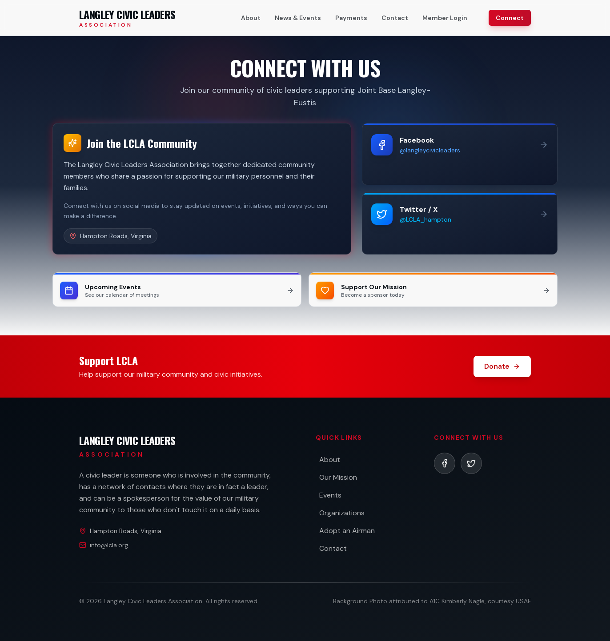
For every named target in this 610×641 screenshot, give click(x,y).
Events (330, 495)
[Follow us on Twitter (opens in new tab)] (460, 223)
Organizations (342, 513)
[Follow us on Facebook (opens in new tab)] (460, 154)
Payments (351, 18)
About (251, 18)
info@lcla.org (109, 545)
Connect (510, 18)
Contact (394, 18)
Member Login (444, 18)
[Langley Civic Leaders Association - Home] (127, 17)
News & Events (298, 18)
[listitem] (444, 463)
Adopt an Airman (347, 530)
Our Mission (338, 477)
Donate (502, 366)
